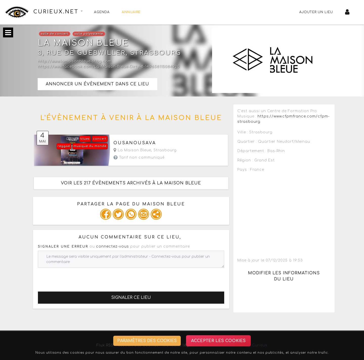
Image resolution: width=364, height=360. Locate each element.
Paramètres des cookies (147, 341)
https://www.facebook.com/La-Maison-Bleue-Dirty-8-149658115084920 (109, 66)
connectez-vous (112, 246)
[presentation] (76, 277)
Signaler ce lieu (131, 297)
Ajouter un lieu (316, 12)
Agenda (102, 12)
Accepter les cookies (218, 341)
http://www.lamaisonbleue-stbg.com (74, 61)
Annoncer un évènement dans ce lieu (97, 84)
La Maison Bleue (132, 150)
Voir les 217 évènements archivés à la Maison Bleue (131, 183)
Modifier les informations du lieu (284, 276)
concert (99, 138)
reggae (64, 146)
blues (84, 138)
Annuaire (131, 12)
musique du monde (90, 146)
